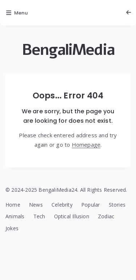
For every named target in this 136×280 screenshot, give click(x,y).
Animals (14, 216)
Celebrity (62, 204)
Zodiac (106, 216)
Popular (90, 204)
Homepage (86, 144)
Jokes (11, 228)
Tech (39, 216)
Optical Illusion (71, 216)
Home (12, 204)
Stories (117, 204)
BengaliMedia (68, 50)
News (36, 204)
